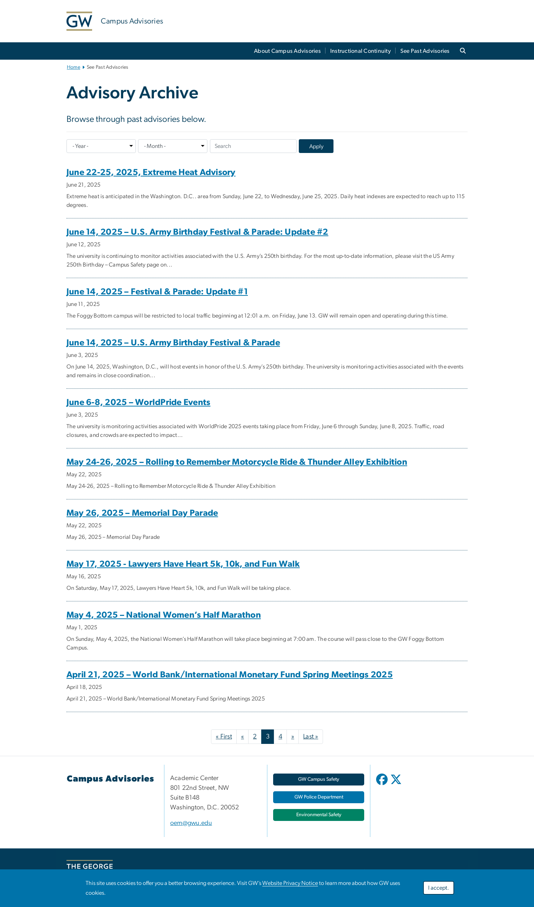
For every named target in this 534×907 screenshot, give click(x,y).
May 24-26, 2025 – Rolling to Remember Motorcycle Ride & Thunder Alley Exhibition (236, 462)
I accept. (438, 888)
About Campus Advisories (287, 51)
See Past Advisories (425, 51)
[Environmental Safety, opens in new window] (318, 815)
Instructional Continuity (360, 51)
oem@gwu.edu (191, 823)
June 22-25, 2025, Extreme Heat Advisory (151, 172)
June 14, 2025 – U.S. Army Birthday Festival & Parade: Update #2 (197, 232)
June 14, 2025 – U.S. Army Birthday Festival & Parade (173, 342)
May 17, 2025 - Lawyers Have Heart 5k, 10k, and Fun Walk (183, 564)
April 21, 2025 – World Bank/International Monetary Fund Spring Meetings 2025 (229, 674)
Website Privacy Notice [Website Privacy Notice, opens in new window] (290, 883)
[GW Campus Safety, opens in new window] (318, 779)
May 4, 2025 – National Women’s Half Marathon (163, 615)
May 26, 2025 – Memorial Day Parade (142, 513)
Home (73, 67)
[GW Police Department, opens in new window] (318, 797)
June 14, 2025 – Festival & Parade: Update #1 (157, 292)
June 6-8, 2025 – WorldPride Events (138, 402)
